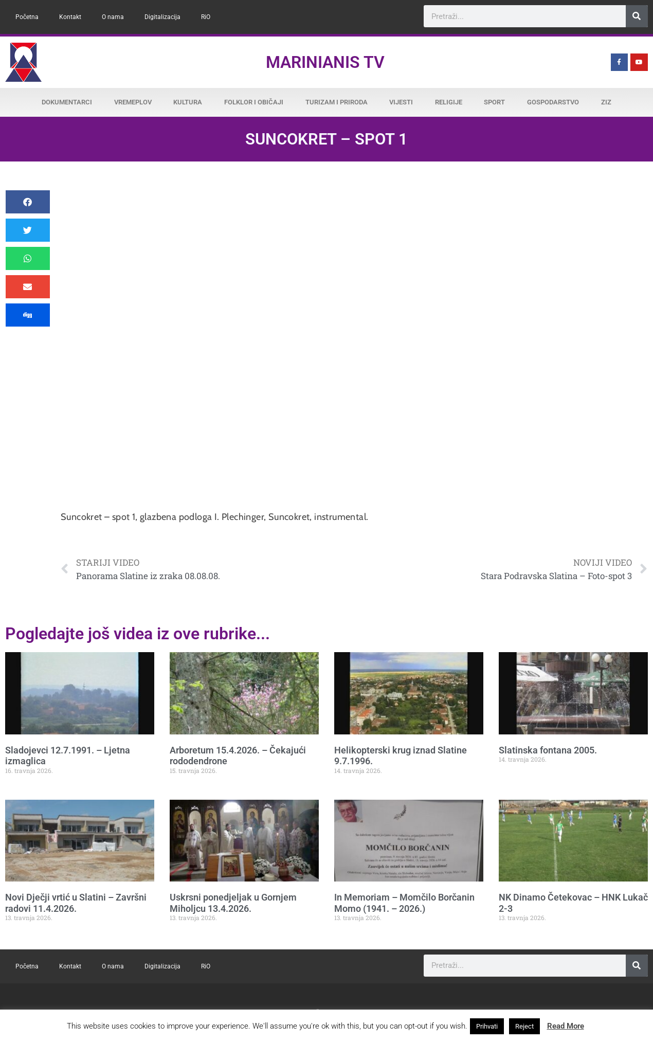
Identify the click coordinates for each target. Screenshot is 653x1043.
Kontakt (70, 17)
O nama (113, 17)
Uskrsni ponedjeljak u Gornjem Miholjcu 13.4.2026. (233, 903)
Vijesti (401, 102)
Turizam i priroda (336, 102)
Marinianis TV (325, 62)
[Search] (637, 16)
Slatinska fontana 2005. (548, 750)
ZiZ (606, 102)
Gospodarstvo (553, 102)
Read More (565, 1026)
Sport (494, 102)
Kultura (187, 102)
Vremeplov (133, 102)
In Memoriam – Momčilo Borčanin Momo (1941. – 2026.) (404, 903)
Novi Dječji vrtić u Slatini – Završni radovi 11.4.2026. (76, 903)
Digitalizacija (162, 17)
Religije (448, 102)
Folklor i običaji (253, 102)
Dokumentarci (67, 102)
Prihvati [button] (487, 1026)
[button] (28, 201)
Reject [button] (524, 1026)
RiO (205, 17)
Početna (27, 17)
